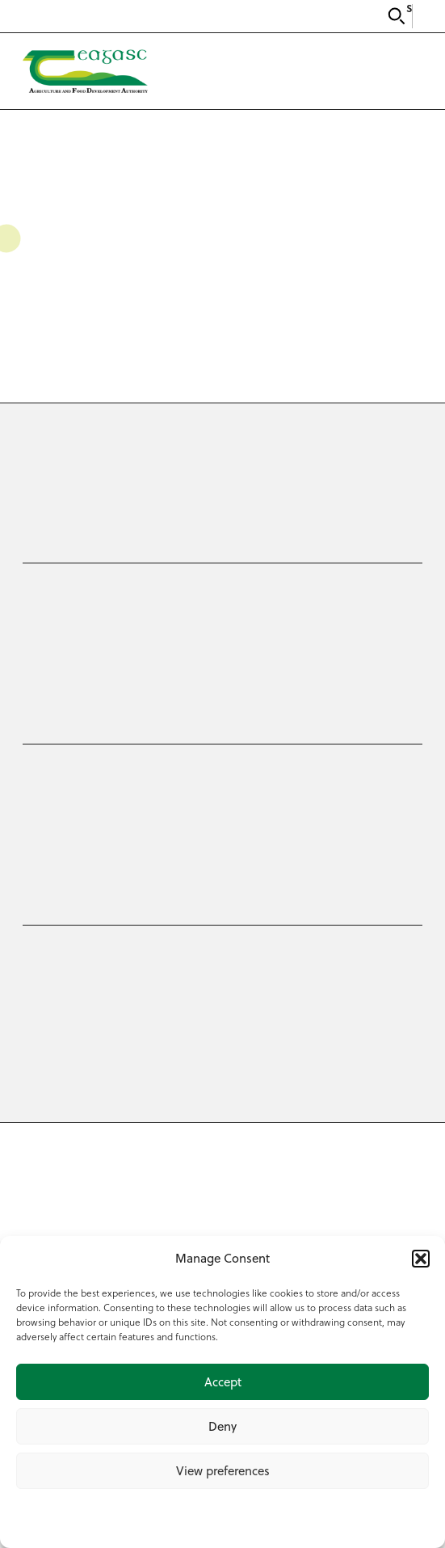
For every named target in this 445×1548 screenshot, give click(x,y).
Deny (222, 1426)
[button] (421, 1259)
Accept (222, 1381)
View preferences (223, 1470)
